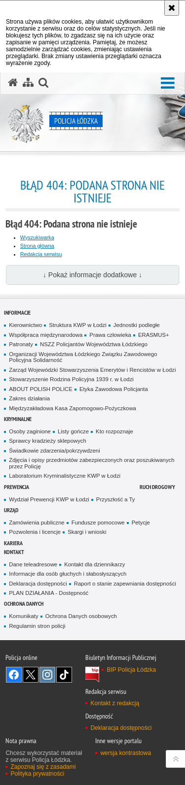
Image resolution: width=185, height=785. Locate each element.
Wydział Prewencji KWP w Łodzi (49, 499)
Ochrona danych (23, 603)
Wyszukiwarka (37, 237)
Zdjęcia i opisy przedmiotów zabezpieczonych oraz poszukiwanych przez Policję (91, 463)
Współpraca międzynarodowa (45, 335)
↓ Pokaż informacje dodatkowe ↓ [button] (92, 275)
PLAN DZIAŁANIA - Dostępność (48, 593)
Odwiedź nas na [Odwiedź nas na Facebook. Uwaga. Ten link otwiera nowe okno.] (14, 675)
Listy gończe (73, 431)
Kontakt (14, 552)
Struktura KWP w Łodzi (78, 325)
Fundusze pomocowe (98, 522)
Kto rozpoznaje (114, 431)
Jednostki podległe (136, 325)
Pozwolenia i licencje (35, 532)
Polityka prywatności (37, 773)
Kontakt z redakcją (114, 703)
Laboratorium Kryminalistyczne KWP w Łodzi (64, 476)
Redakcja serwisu (41, 254)
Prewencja (16, 487)
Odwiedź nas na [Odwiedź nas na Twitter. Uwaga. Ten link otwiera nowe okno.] (30, 675)
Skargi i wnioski (87, 532)
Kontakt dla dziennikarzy (94, 564)
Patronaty (21, 344)
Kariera (13, 543)
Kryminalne (18, 419)
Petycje (141, 522)
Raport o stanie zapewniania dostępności (125, 584)
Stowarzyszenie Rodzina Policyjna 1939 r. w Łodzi (71, 379)
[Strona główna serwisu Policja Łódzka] (13, 82)
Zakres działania (29, 398)
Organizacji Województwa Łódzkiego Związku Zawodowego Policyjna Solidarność (83, 357)
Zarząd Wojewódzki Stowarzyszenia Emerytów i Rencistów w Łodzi (92, 370)
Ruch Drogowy (157, 487)
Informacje (17, 312)
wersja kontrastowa (125, 753)
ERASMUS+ (153, 335)
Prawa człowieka (110, 335)
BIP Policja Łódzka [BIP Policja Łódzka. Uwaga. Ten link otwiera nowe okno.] (131, 669)
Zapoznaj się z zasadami (42, 766)
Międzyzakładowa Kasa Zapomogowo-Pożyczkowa (72, 408)
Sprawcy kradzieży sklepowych (47, 441)
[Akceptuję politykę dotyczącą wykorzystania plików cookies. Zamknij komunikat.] (171, 8)
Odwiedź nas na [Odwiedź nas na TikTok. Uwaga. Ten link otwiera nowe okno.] (64, 675)
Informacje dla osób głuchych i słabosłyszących (67, 574)
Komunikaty (23, 616)
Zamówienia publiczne (36, 522)
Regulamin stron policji (37, 626)
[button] (168, 83)
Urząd (11, 510)
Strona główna (37, 246)
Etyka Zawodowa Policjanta (113, 389)
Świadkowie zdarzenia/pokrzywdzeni (54, 451)
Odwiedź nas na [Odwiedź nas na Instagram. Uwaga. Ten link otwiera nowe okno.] (47, 675)
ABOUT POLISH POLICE (41, 389)
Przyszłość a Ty (115, 499)
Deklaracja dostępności (38, 584)
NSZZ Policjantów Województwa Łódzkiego (94, 344)
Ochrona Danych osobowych (81, 616)
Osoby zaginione (30, 431)
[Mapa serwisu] (28, 82)
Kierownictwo (25, 325)
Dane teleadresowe (33, 564)
